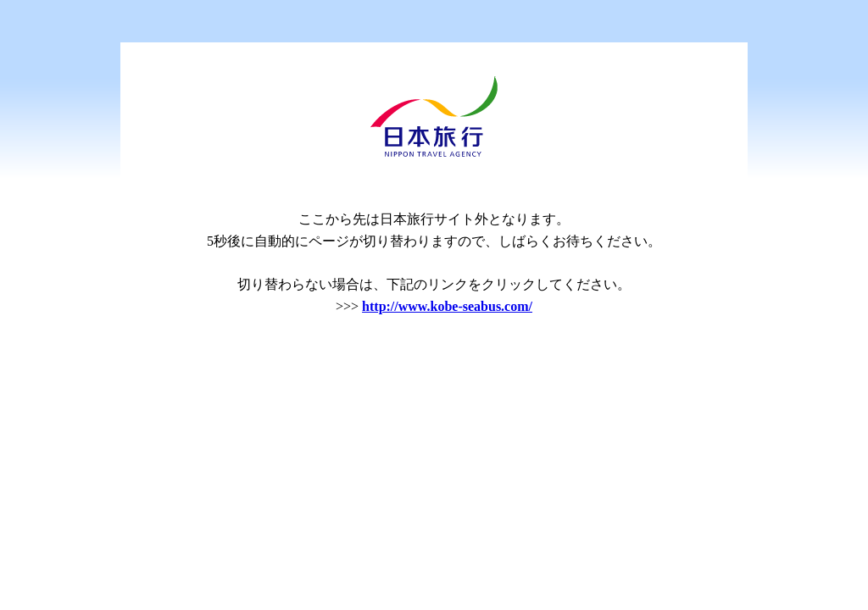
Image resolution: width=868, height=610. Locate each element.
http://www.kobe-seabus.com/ (447, 306)
